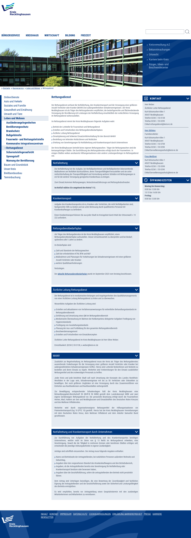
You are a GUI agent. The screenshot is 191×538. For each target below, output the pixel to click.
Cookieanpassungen (100, 514)
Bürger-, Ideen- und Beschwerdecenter (159, 66)
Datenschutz (80, 514)
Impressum (65, 514)
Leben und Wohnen (33, 88)
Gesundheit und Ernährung (18, 109)
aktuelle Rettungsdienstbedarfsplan (72, 274)
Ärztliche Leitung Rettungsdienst (70, 289)
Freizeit (86, 35)
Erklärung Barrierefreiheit (127, 514)
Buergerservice (18, 88)
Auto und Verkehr (13, 101)
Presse (147, 514)
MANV (56, 355)
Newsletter (47, 517)
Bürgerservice (10, 35)
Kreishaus (32, 35)
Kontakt (155, 98)
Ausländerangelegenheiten (21, 122)
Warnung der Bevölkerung (20, 160)
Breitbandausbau (13, 173)
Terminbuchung (12, 177)
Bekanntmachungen (159, 49)
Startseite (6, 88)
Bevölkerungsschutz (17, 126)
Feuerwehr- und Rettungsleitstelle (25, 139)
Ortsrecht (153, 54)
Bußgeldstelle (14, 135)
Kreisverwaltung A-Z (159, 44)
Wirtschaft (51, 35)
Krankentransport (62, 198)
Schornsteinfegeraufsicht (20, 152)
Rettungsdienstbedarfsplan (67, 228)
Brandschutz (13, 131)
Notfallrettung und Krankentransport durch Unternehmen (82, 431)
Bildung (70, 35)
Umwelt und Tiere (13, 114)
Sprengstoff (12, 156)
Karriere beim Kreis (159, 59)
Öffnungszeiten (161, 180)
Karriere (157, 514)
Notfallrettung (60, 163)
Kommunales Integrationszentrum (24, 143)
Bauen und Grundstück (16, 164)
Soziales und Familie (15, 105)
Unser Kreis (10, 168)
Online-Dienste (11, 97)
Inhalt (44, 514)
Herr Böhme (150, 130)
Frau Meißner (151, 156)
